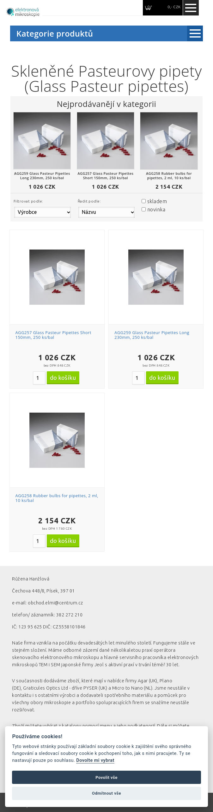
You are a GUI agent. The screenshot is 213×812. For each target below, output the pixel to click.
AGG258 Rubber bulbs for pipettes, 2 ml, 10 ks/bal (57, 498)
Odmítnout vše (106, 793)
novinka (156, 209)
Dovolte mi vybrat (95, 760)
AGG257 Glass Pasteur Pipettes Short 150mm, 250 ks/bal (53, 335)
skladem (157, 201)
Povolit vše (106, 777)
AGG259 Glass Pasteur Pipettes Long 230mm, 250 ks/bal (151, 335)
